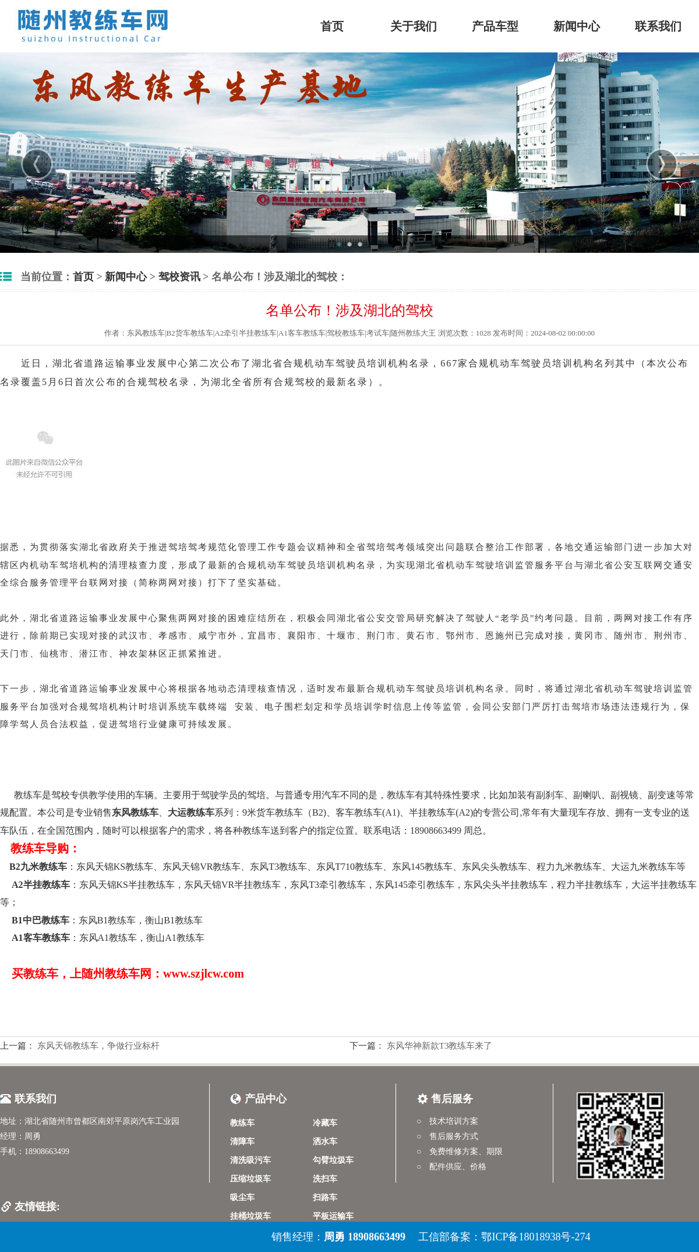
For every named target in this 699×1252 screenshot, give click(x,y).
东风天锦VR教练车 (202, 867)
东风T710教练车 (349, 867)
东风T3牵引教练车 (328, 885)
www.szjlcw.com (203, 973)
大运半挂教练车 (664, 885)
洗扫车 (325, 1179)
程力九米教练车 (569, 867)
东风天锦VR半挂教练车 (232, 885)
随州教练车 (111, 973)
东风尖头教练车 (494, 867)
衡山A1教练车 (175, 938)
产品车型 (495, 26)
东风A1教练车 (108, 938)
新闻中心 (576, 26)
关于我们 (413, 26)
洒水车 (325, 1141)
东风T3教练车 (278, 867)
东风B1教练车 (107, 920)
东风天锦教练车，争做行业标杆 (97, 1045)
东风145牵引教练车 (414, 885)
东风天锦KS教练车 (114, 867)
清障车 (242, 1141)
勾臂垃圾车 (333, 1160)
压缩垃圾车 (250, 1179)
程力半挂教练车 (589, 885)
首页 (332, 26)
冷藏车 (325, 1123)
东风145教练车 (422, 867)
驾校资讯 (179, 277)
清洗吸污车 (250, 1160)
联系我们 (658, 26)
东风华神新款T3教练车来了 (438, 1045)
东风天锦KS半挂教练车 (127, 885)
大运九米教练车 (643, 867)
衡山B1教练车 (174, 920)
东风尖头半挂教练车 (506, 885)
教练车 (28, 795)
